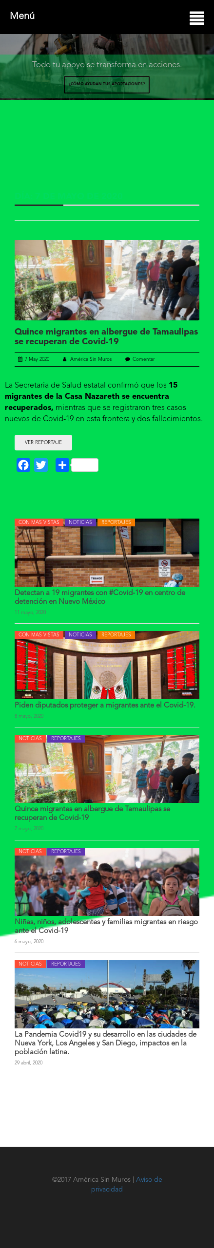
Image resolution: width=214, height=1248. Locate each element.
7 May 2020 (33, 359)
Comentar (144, 359)
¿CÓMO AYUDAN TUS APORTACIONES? (107, 84)
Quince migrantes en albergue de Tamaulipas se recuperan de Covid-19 (106, 337)
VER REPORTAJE (43, 442)
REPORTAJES (116, 522)
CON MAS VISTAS (39, 522)
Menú (107, 17)
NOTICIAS (80, 522)
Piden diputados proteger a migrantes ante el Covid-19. (105, 705)
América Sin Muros (87, 359)
